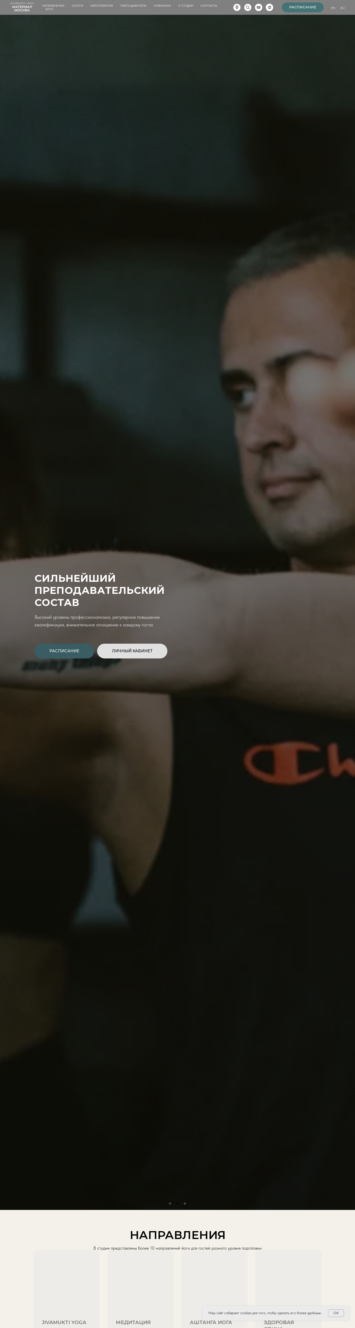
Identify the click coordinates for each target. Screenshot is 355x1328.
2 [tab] (178, 1205)
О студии (185, 5)
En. (333, 8)
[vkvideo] (269, 7)
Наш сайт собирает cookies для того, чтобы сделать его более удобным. (264, 1313)
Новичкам (162, 5)
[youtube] (258, 7)
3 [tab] (186, 1205)
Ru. (342, 8)
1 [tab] (171, 1205)
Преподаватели (133, 5)
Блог (49, 9)
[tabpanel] (177, 612)
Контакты (209, 5)
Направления (53, 5)
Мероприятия (101, 5)
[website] (237, 7)
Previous (10, 612)
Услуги (77, 5)
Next (345, 612)
